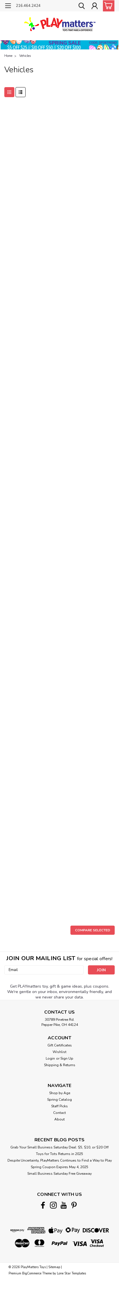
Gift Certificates (59, 1045)
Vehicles (25, 56)
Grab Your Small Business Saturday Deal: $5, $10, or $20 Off (59, 1147)
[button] (59, 44)
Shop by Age (59, 1093)
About (59, 1119)
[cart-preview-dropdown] (107, 5)
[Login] (94, 6)
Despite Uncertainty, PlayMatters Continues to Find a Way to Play (59, 1160)
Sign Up (66, 1058)
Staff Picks (59, 1106)
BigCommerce (31, 1273)
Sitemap (54, 1267)
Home (8, 56)
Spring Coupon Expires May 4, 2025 (59, 1167)
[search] (81, 6)
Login (50, 1058)
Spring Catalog (59, 1099)
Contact (59, 1112)
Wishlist (59, 1052)
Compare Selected (92, 930)
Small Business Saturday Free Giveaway (59, 1173)
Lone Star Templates (71, 1273)
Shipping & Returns (59, 1065)
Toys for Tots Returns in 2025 (59, 1154)
